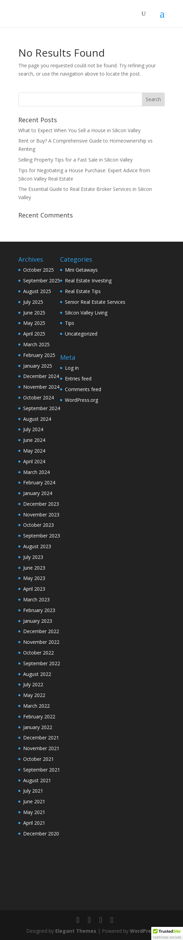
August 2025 (37, 291)
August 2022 (37, 674)
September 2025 (41, 280)
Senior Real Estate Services (95, 302)
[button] (167, 933)
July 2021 (33, 790)
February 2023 (39, 610)
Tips (69, 323)
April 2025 (34, 333)
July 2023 (33, 557)
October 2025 (38, 270)
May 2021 (34, 812)
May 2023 (34, 578)
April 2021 (34, 823)
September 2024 (41, 408)
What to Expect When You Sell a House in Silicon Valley (79, 130)
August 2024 (37, 419)
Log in (72, 368)
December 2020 (41, 833)
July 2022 (33, 684)
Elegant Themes (75, 931)
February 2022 (39, 716)
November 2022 (41, 642)
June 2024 (34, 440)
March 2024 (36, 472)
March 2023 (36, 599)
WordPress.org (81, 400)
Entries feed (78, 378)
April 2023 (34, 588)
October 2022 (38, 652)
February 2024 (39, 482)
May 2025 (34, 323)
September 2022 (41, 663)
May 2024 (34, 450)
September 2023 (41, 535)
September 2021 (41, 769)
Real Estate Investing (88, 280)
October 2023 (38, 525)
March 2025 (36, 344)
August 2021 (37, 780)
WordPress (143, 931)
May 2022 (34, 695)
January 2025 (37, 365)
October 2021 (38, 759)
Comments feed (83, 389)
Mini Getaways (81, 270)
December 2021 (41, 737)
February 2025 (39, 355)
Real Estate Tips (83, 291)
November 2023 (41, 514)
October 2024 (38, 397)
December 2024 (41, 376)
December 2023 (41, 504)
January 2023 (37, 621)
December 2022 (41, 631)
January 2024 (37, 493)
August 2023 (37, 546)
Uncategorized (81, 333)
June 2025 (34, 312)
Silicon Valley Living (86, 312)
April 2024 (34, 461)
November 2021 (41, 748)
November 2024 (41, 387)
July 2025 (33, 302)
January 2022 (37, 727)
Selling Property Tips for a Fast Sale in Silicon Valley (75, 159)
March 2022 (36, 705)
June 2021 (34, 801)
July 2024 (33, 429)
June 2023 (34, 567)
